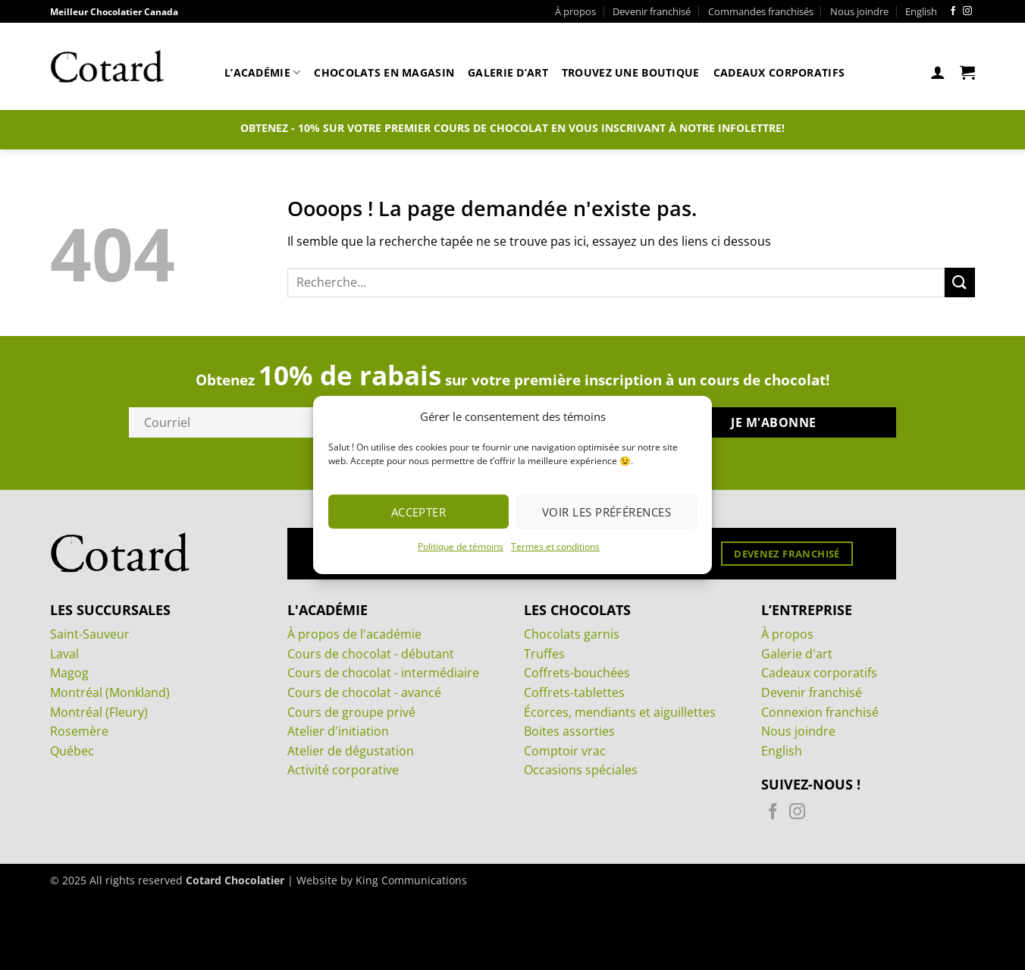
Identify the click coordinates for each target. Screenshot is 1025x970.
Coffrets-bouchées (577, 672)
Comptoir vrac (565, 750)
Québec (72, 750)
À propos (575, 11)
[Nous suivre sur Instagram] (967, 11)
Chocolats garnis (571, 634)
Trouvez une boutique (631, 72)
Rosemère (79, 731)
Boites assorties (569, 731)
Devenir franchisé (652, 11)
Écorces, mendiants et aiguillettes (620, 712)
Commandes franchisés (760, 11)
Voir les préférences (606, 512)
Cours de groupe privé (351, 712)
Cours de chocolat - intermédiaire (383, 672)
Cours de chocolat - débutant (370, 653)
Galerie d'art (796, 653)
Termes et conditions (555, 546)
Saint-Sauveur (90, 634)
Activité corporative (343, 769)
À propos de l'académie (354, 634)
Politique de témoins (460, 546)
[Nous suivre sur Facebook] (953, 11)
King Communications (411, 880)
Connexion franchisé (820, 712)
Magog (69, 672)
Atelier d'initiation (338, 731)
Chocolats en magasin (384, 72)
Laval (64, 653)
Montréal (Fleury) (99, 712)
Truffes (544, 653)
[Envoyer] (960, 282)
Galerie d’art (508, 72)
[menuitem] (921, 11)
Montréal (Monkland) (110, 692)
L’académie (262, 72)
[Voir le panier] (967, 72)
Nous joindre (859, 11)
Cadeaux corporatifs (779, 72)
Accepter (419, 512)
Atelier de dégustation (350, 750)
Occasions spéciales (581, 769)
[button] (937, 72)
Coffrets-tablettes (574, 692)
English (781, 750)
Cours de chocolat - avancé (364, 692)
